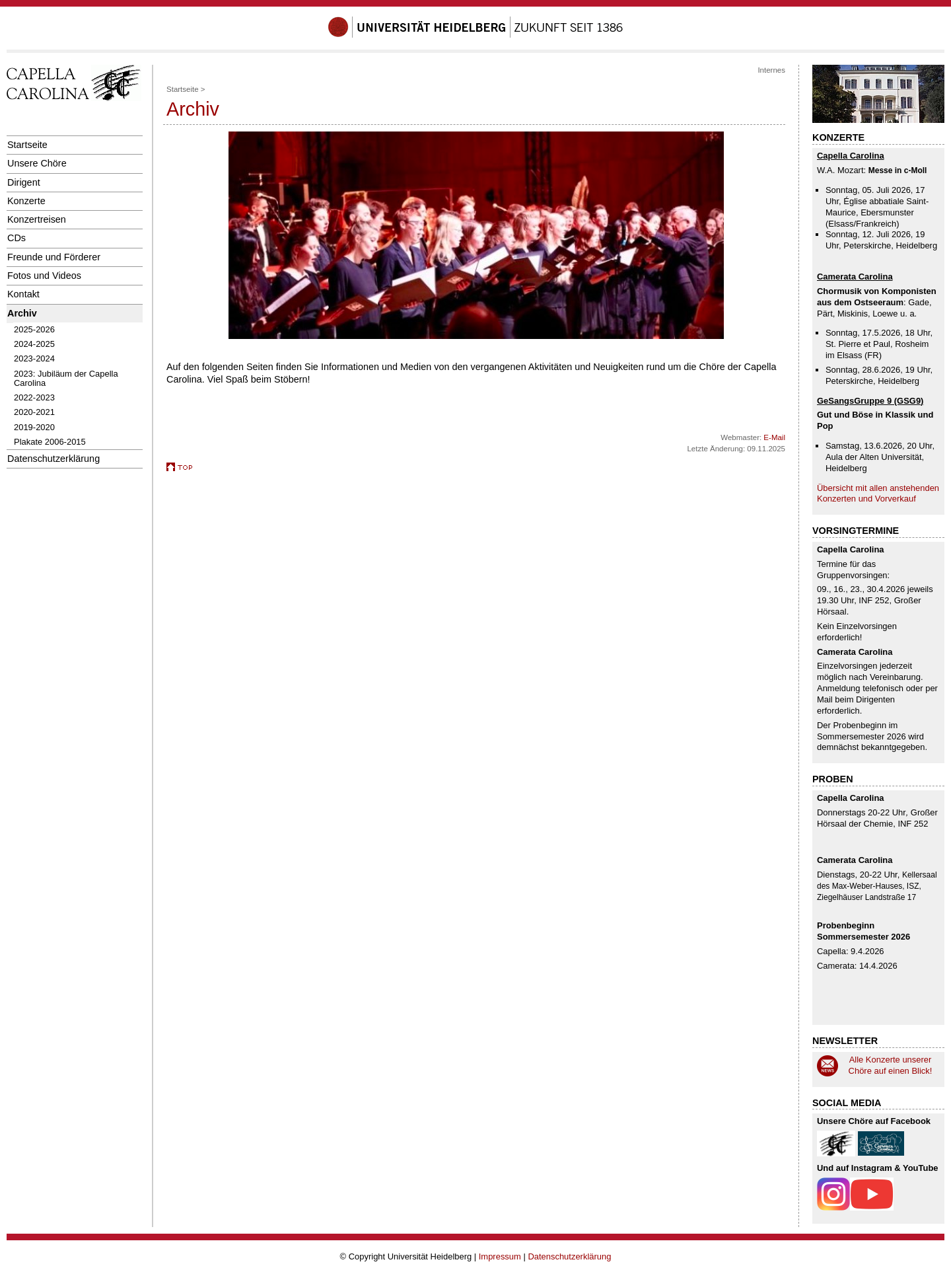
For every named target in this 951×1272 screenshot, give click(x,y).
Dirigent (23, 182)
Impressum (500, 1256)
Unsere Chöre (37, 163)
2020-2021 (34, 412)
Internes (771, 70)
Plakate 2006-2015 (50, 442)
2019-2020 (34, 427)
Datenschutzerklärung (53, 458)
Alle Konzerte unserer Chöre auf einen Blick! (891, 1065)
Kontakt (23, 294)
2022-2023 (34, 397)
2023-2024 (34, 358)
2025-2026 (34, 329)
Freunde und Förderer (53, 257)
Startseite (27, 144)
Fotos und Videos (44, 275)
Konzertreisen (36, 219)
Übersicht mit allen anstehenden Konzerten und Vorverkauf (878, 493)
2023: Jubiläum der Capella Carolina (66, 378)
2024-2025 (34, 344)
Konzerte (26, 201)
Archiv (22, 313)
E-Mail (774, 437)
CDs (16, 238)
